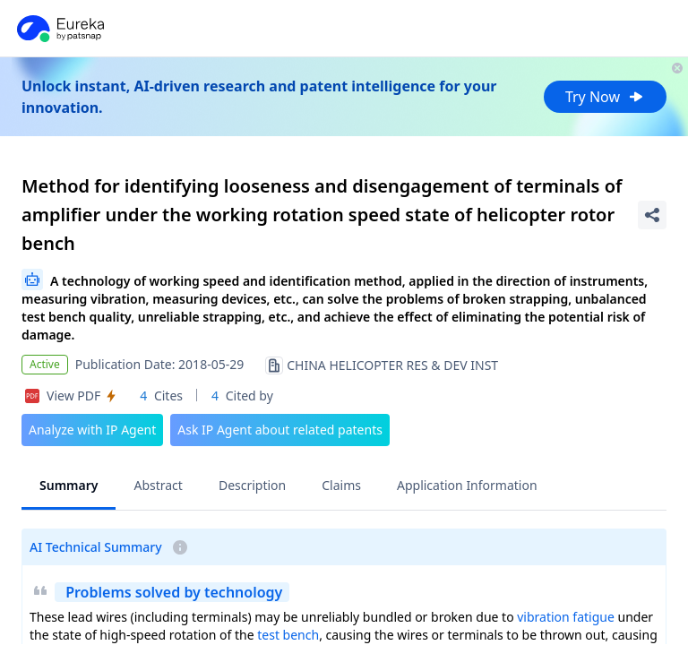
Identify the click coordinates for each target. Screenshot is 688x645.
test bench (288, 634)
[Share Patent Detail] (652, 215)
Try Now (605, 97)
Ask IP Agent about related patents (280, 429)
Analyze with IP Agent (92, 429)
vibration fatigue (566, 616)
